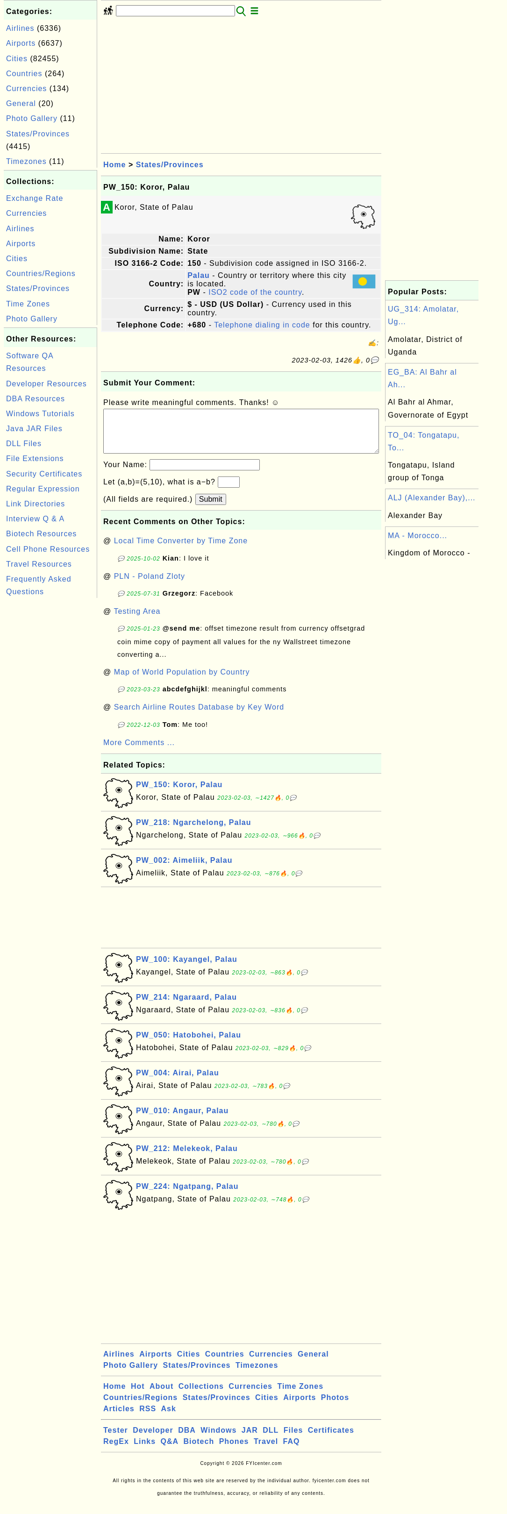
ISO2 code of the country (255, 292)
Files (293, 1439)
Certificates (331, 1439)
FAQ (291, 1451)
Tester (115, 1439)
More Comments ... (139, 752)
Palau (198, 275)
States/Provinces (38, 134)
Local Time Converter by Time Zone (181, 550)
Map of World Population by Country (182, 681)
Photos (335, 1407)
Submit (210, 508)
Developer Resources (46, 384)
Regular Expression (43, 489)
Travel (266, 1451)
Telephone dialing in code (262, 325)
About (161, 1396)
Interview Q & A (35, 519)
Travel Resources (39, 564)
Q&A (170, 1451)
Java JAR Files (34, 429)
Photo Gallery (31, 118)
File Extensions (35, 458)
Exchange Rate (34, 198)
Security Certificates (44, 474)
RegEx (116, 1451)
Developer (153, 1439)
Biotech (199, 1451)
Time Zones (28, 304)
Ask (168, 1418)
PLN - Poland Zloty (149, 586)
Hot (138, 1396)
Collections (201, 1396)
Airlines (20, 28)
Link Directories (35, 504)
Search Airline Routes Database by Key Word (199, 716)
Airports (21, 43)
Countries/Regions (41, 273)
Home (114, 165)
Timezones (26, 161)
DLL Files (24, 444)
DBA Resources (35, 399)
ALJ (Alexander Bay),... (432, 498)
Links (145, 1451)
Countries (24, 74)
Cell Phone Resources (48, 549)
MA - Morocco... (417, 536)
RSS (147, 1418)
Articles (119, 1418)
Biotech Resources (41, 534)
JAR (250, 1439)
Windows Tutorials (40, 414)
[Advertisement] (50, 740)
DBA (187, 1439)
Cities (17, 59)
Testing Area (137, 621)
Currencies (26, 88)
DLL (270, 1439)
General (21, 103)
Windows (218, 1439)
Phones (234, 1451)
